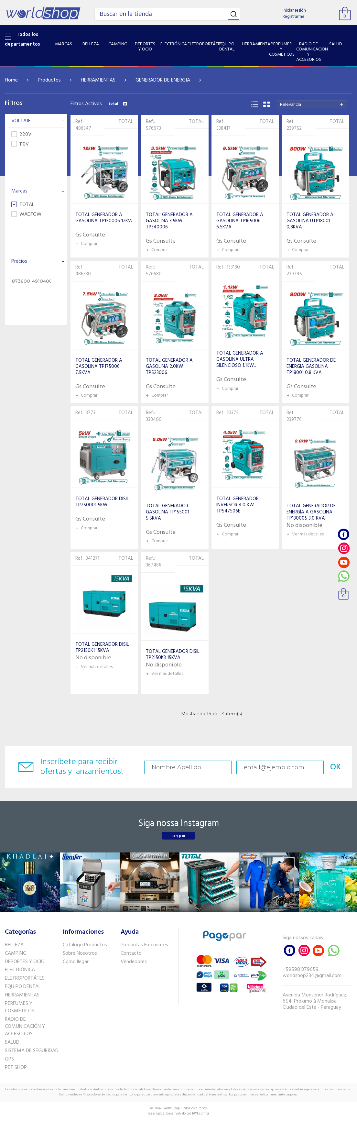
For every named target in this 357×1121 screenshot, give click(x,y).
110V (20, 144)
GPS (9, 1059)
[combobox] (312, 104)
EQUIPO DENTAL (23, 987)
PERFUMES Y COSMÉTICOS (19, 1007)
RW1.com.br (200, 1113)
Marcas (37, 191)
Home (11, 80)
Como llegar (76, 962)
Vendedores (134, 962)
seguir (179, 836)
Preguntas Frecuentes (144, 945)
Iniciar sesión (294, 10)
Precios (37, 261)
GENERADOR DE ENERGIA (162, 80)
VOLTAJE (37, 121)
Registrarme (293, 16)
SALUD (12, 1042)
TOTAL (22, 205)
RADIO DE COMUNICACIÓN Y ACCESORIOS (25, 1027)
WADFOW (26, 215)
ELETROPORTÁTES (25, 978)
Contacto (131, 953)
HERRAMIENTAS (98, 80)
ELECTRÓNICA (20, 970)
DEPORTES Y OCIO (25, 962)
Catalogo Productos (85, 945)
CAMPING (16, 953)
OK (335, 767)
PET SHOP (16, 1067)
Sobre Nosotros (80, 953)
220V (21, 135)
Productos (49, 80)
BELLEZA (14, 945)
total (117, 104)
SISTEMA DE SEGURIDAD (32, 1051)
